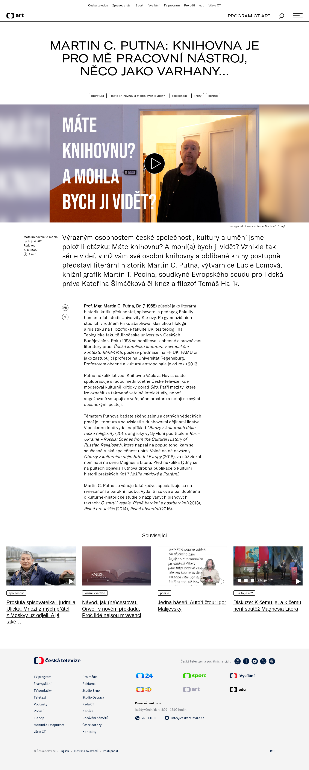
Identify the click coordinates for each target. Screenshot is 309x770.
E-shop (39, 718)
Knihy (197, 96)
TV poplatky (43, 690)
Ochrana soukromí (86, 751)
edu (201, 5)
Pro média (89, 677)
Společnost (179, 96)
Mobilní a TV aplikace (49, 725)
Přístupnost (110, 751)
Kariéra (87, 711)
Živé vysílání (42, 683)
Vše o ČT (215, 5)
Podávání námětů (95, 718)
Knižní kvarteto (95, 593)
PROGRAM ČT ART (249, 15)
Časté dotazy (91, 725)
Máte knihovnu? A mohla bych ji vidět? (138, 96)
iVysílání (153, 5)
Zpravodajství (122, 5)
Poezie (164, 593)
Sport (139, 5)
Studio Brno (91, 690)
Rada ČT (88, 704)
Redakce (29, 245)
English (64, 751)
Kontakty (89, 731)
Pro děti (189, 5)
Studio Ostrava (93, 697)
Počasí (38, 711)
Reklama (88, 683)
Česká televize (98, 5)
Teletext (40, 697)
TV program (172, 5)
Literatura (97, 96)
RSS (272, 751)
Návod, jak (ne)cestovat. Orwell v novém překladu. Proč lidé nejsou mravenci (111, 608)
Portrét (213, 96)
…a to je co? (244, 593)
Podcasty (40, 704)
